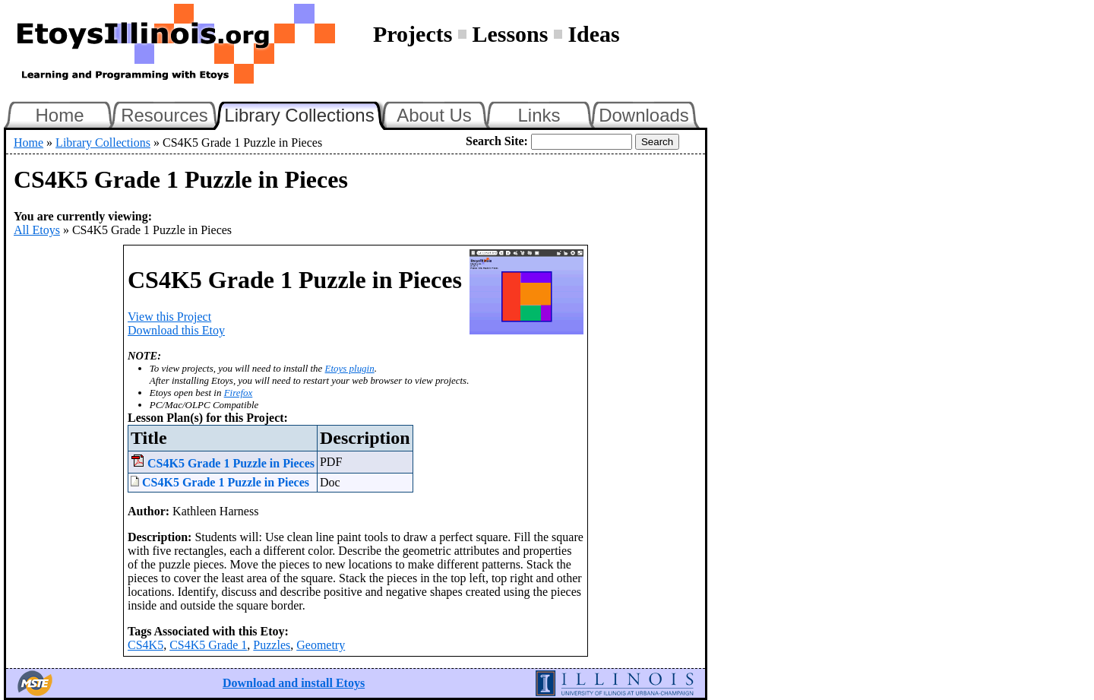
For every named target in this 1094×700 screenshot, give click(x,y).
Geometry (320, 644)
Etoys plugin (350, 368)
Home (59, 115)
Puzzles (271, 644)
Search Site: (497, 141)
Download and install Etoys (294, 682)
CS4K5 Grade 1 (208, 644)
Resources (164, 115)
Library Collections (305, 113)
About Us (434, 115)
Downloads (644, 115)
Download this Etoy (176, 330)
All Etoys (37, 229)
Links (538, 115)
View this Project (169, 316)
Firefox (238, 392)
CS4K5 (145, 644)
